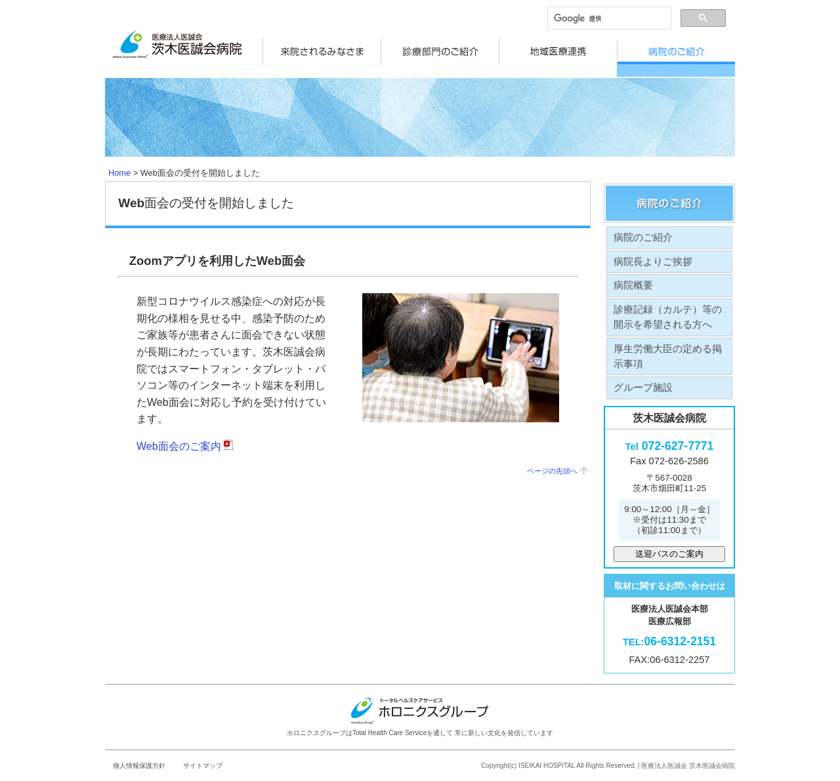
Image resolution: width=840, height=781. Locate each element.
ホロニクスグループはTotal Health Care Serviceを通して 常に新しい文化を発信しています (420, 706)
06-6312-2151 (669, 631)
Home (119, 162)
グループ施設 (643, 377)
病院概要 (633, 275)
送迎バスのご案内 (669, 543)
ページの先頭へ (552, 460)
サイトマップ (202, 755)
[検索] (608, 18)
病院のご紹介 (643, 226)
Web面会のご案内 (185, 435)
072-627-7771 (669, 436)
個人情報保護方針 (139, 755)
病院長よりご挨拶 (653, 250)
